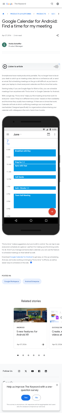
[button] (57, 35)
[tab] (18, 355)
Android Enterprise (32, 281)
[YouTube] (32, 371)
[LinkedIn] (46, 371)
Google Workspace (11, 281)
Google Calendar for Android (21, 257)
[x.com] (26, 371)
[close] (57, 389)
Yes (25, 402)
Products (41, 14)
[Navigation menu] (3, 3)
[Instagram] (19, 371)
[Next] (59, 14)
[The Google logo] (8, 383)
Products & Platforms (20, 14)
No (36, 402)
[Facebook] (39, 371)
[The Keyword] (3, 14)
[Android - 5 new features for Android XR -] (30, 328)
